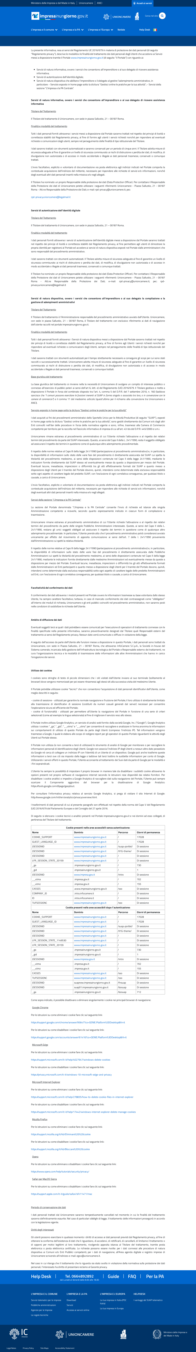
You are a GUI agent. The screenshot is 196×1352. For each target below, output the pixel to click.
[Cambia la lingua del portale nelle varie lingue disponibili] (155, 29)
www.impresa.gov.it (84, 874)
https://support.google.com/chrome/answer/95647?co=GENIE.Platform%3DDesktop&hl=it (78, 1022)
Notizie (121, 29)
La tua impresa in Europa (112, 1308)
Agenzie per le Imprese (41, 1310)
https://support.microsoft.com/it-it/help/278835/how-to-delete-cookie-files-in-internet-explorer (82, 1097)
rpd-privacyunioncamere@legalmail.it (51, 197)
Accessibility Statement (64, 1348)
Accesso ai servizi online (78, 1310)
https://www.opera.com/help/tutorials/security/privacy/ (60, 1171)
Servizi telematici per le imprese (46, 1300)
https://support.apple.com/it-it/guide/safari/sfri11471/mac (61, 1194)
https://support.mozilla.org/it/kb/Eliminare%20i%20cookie (61, 1134)
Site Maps (44, 1348)
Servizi (70, 1305)
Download (71, 1300)
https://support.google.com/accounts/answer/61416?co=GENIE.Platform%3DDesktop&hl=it (79, 1037)
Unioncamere (86, 3)
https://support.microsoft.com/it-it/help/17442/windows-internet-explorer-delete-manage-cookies (83, 1112)
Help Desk (144, 29)
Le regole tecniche (39, 1315)
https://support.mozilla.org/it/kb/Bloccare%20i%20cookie (60, 1149)
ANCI (99, 3)
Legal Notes (11, 1348)
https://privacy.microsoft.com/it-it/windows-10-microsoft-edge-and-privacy (71, 1074)
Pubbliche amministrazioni (43, 1305)
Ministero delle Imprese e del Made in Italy (53, 3)
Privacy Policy (28, 1348)
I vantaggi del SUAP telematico (148, 1300)
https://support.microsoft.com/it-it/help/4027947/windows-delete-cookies (70, 1060)
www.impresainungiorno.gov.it (87, 58)
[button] (43, 30)
